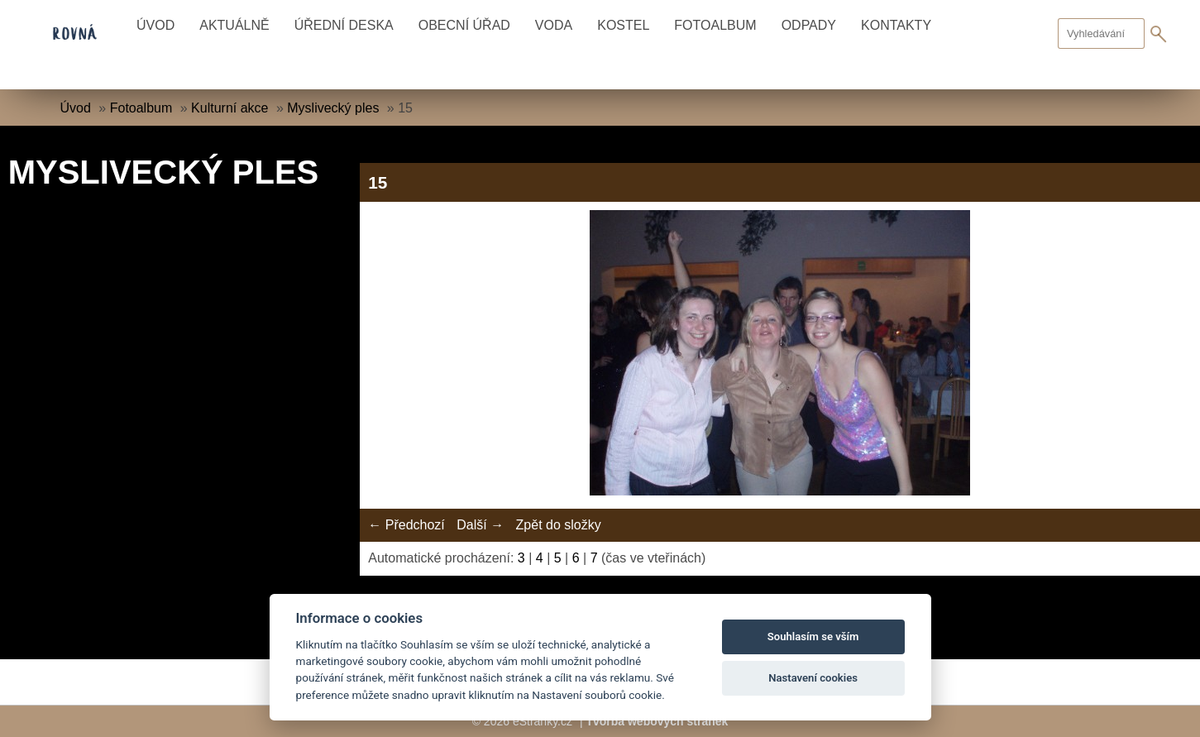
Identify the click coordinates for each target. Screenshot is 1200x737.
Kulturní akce (229, 108)
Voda (553, 25)
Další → (480, 525)
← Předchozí (406, 525)
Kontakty (896, 25)
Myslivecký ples (333, 108)
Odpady (809, 25)
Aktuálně (234, 25)
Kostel (623, 25)
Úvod (155, 25)
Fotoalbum (715, 25)
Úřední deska (344, 25)
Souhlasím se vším (813, 636)
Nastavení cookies (813, 678)
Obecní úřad (464, 25)
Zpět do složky (558, 525)
